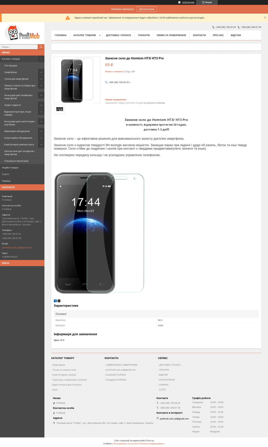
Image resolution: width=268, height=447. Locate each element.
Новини (6, 180)
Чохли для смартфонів (16, 78)
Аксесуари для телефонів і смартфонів (18, 97)
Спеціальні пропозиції (16, 160)
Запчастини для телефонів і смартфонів (19, 153)
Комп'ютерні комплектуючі (19, 144)
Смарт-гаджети (12, 104)
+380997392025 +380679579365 (121, 364)
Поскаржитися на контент (125, 444)
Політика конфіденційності (152, 444)
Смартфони (10, 72)
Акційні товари (10, 167)
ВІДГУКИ (163, 374)
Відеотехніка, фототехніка (66, 384)
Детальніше (146, 9)
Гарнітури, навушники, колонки (69, 379)
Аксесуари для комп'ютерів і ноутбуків (19, 123)
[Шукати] (41, 46)
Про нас (218, 35)
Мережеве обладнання (17, 131)
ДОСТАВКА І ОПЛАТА (170, 364)
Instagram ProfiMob (116, 379)
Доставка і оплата (118, 35)
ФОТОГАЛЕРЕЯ (167, 379)
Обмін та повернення (171, 35)
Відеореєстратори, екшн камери (17, 113)
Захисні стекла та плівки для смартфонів (19, 87)
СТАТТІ (162, 389)
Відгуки (236, 35)
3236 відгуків (188, 2)
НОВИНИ (163, 384)
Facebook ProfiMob (116, 374)
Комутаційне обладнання (18, 137)
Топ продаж (10, 65)
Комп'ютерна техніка (64, 374)
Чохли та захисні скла (64, 369)
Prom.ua (150, 440)
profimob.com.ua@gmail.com (17, 247)
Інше (55, 389)
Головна (60, 35)
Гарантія (144, 35)
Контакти (199, 35)
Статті (5, 174)
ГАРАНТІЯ (164, 369)
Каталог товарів (11, 58)
